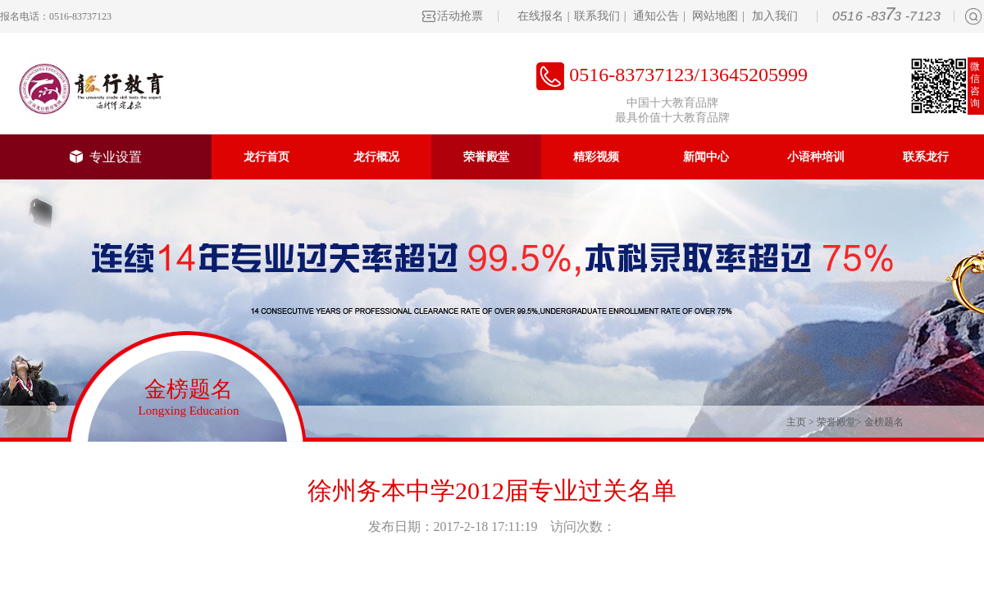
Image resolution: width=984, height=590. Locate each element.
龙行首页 (266, 157)
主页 (796, 422)
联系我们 (597, 16)
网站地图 (715, 16)
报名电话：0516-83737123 (56, 16)
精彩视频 (596, 157)
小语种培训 (816, 157)
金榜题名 (884, 422)
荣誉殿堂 (486, 157)
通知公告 (656, 16)
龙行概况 (376, 157)
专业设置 (106, 157)
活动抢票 (460, 16)
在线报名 (540, 16)
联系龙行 (926, 157)
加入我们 (775, 16)
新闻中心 (706, 157)
